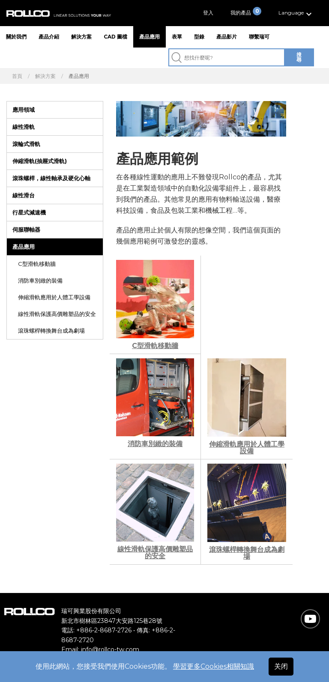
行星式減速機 (29, 212)
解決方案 (81, 36)
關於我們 (16, 36)
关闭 (281, 666)
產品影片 (226, 36)
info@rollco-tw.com (110, 649)
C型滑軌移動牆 (37, 263)
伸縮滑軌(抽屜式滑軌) (39, 161)
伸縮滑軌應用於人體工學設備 (54, 297)
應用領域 (23, 109)
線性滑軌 (23, 126)
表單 (177, 36)
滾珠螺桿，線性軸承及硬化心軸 (51, 178)
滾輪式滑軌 (26, 143)
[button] (296, 13)
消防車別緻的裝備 (40, 280)
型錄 (199, 36)
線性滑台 (23, 195)
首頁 (17, 76)
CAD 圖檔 (115, 36)
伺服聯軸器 (26, 229)
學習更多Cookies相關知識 (213, 666)
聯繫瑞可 (259, 36)
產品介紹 (49, 36)
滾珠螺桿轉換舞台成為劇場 (51, 330)
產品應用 (149, 36)
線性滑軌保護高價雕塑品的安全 (57, 313)
